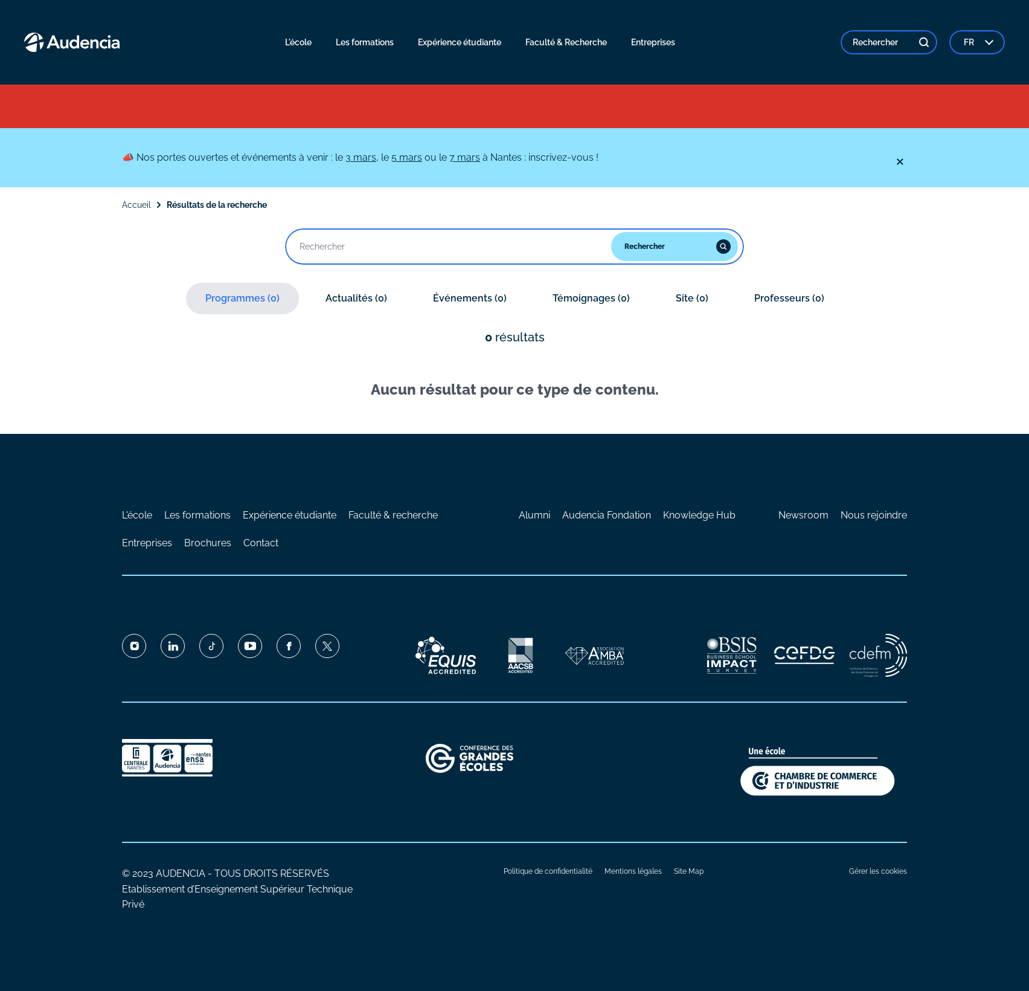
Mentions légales (633, 871)
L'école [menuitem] (298, 42)
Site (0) (692, 298)
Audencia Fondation (606, 515)
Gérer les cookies (878, 871)
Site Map (689, 871)
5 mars (406, 157)
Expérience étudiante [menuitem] (459, 42)
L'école (137, 515)
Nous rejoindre (874, 515)
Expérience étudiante (289, 515)
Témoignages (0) (591, 298)
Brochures (207, 543)
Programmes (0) (242, 298)
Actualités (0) (356, 298)
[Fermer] (900, 162)
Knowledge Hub (699, 515)
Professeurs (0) (789, 298)
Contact (260, 543)
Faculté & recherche (393, 515)
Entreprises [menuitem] (653, 42)
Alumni (534, 515)
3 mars (360, 157)
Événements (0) (470, 298)
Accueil (136, 205)
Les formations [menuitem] (365, 42)
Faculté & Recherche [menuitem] (566, 42)
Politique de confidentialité (548, 871)
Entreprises (147, 543)
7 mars (464, 157)
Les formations (197, 515)
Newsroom (803, 515)
